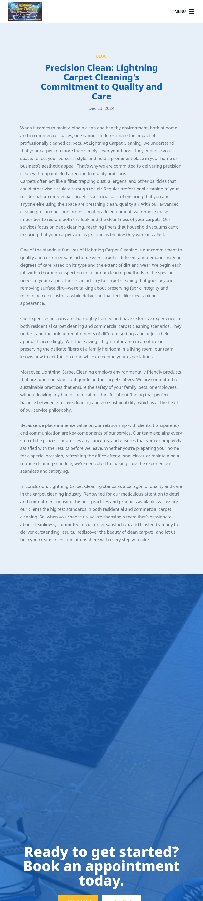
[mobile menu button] (191, 11)
